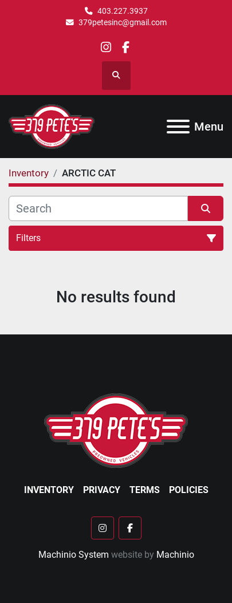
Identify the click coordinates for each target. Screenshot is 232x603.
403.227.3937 (122, 10)
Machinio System (73, 554)
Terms (144, 489)
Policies (189, 489)
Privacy (101, 489)
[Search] (98, 208)
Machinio (175, 554)
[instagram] (105, 47)
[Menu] (178, 126)
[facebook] (125, 47)
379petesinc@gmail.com (122, 22)
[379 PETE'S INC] (116, 429)
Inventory (49, 489)
